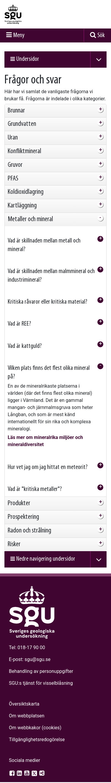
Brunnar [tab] (16, 104)
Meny (19, 29)
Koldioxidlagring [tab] (26, 185)
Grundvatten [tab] (22, 117)
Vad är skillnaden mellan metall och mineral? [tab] (44, 239)
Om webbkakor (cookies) (35, 721)
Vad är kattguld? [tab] (25, 340)
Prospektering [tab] (23, 510)
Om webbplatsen (26, 709)
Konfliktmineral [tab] (24, 145)
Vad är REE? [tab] (19, 317)
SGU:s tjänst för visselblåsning (41, 677)
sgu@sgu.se (37, 653)
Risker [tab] (14, 538)
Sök (101, 29)
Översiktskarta (24, 697)
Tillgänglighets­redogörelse (37, 733)
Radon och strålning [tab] (29, 524)
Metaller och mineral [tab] (30, 213)
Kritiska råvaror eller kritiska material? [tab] (47, 295)
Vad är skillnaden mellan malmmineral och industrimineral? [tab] (51, 269)
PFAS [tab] (13, 172)
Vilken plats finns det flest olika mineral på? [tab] (49, 366)
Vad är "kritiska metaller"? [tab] (35, 483)
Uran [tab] (13, 131)
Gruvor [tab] (15, 158)
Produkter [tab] (19, 497)
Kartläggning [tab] (22, 199)
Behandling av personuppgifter (41, 665)
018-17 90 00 (31, 641)
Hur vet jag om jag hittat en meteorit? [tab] (48, 461)
